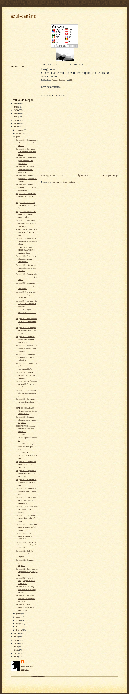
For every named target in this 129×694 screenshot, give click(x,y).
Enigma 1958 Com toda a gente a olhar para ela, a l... (26, 196)
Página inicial (82, 175)
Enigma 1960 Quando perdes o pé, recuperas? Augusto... (26, 178)
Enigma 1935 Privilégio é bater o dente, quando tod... (26, 446)
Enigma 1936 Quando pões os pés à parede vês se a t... (26, 437)
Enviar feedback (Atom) (64, 182)
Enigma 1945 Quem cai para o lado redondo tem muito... (25, 339)
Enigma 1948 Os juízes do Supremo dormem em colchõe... (26, 303)
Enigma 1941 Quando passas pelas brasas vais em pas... (26, 375)
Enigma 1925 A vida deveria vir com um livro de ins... (25, 536)
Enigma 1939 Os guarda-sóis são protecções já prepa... (26, 393)
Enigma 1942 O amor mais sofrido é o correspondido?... (26, 366)
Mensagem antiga (110, 175)
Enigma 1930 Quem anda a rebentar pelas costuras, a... (27, 491)
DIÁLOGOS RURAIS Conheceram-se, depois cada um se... (26, 411)
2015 (16, 640)
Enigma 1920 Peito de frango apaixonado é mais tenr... (25, 581)
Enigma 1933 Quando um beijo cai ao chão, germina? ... (26, 464)
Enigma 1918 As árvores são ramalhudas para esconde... (25, 598)
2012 (16, 650)
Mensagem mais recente (52, 175)
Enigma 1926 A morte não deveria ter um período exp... (26, 527)
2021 (16, 117)
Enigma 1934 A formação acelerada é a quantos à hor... (26, 455)
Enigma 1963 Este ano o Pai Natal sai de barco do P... (26, 152)
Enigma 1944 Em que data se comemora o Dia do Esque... (26, 348)
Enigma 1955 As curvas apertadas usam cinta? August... (26, 223)
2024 (16, 107)
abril (18, 620)
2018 (16, 126)
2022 (16, 113)
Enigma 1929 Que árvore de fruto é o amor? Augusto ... (26, 500)
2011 (16, 653)
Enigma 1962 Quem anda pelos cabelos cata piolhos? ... (26, 160)
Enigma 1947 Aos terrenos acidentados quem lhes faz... (26, 321)
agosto (19, 133)
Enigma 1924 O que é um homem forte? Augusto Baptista (26, 545)
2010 (16, 657)
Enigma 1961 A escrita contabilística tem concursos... (25, 169)
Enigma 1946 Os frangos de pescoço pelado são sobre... (26, 330)
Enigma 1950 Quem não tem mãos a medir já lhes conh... (25, 285)
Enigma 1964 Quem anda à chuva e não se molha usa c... (27, 143)
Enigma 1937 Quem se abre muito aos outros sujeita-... (26, 420)
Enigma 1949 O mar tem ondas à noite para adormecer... (25, 294)
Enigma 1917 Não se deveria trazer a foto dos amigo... (25, 607)
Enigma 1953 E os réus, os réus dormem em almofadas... (26, 259)
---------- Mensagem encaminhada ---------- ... (26, 312)
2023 (16, 110)
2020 (16, 120)
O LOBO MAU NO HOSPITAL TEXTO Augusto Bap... (25, 250)
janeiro (19, 630)
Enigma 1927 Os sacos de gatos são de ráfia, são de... (26, 518)
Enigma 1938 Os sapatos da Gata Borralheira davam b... (26, 402)
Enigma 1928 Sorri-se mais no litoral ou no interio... (27, 509)
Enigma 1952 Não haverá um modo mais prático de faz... (26, 268)
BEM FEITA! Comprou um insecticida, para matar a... (25, 429)
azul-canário (24, 16)
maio (18, 617)
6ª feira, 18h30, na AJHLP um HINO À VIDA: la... (26, 232)
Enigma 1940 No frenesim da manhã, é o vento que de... (26, 384)
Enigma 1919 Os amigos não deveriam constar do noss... (26, 589)
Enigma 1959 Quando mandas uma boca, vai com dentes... (26, 187)
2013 (16, 647)
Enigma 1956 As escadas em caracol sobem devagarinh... (26, 214)
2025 (16, 103)
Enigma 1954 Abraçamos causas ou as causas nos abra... (26, 241)
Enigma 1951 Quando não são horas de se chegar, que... (26, 277)
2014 (16, 643)
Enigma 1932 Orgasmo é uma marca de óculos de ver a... (26, 473)
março (19, 623)
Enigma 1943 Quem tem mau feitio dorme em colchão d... (25, 357)
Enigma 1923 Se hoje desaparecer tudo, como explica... (26, 554)
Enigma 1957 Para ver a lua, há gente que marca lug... (26, 205)
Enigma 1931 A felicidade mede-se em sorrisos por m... (26, 482)
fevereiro (20, 627)
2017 (16, 633)
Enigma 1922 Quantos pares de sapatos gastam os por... (27, 563)
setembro (20, 130)
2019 (16, 123)
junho (18, 613)
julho (18, 137)
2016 (16, 637)
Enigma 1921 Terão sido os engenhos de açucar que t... (27, 572)
